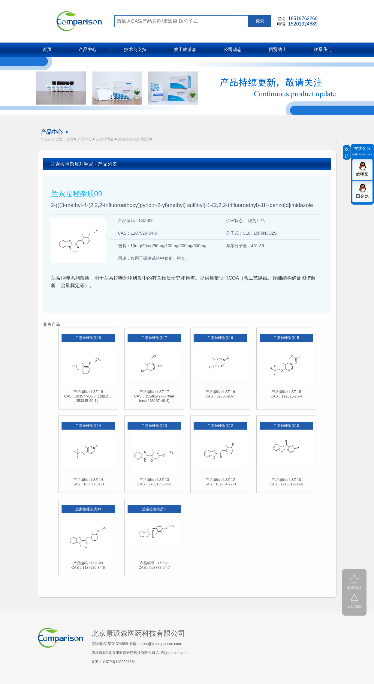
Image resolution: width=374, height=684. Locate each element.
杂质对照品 (105, 139)
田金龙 (362, 196)
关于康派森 (185, 49)
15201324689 (303, 23)
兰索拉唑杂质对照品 (134, 139)
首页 (47, 49)
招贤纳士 (278, 49)
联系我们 (323, 49)
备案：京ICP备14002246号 (113, 662)
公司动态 (233, 49)
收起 (347, 152)
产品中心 (88, 49)
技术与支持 (135, 49)
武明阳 (362, 174)
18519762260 (303, 18)
